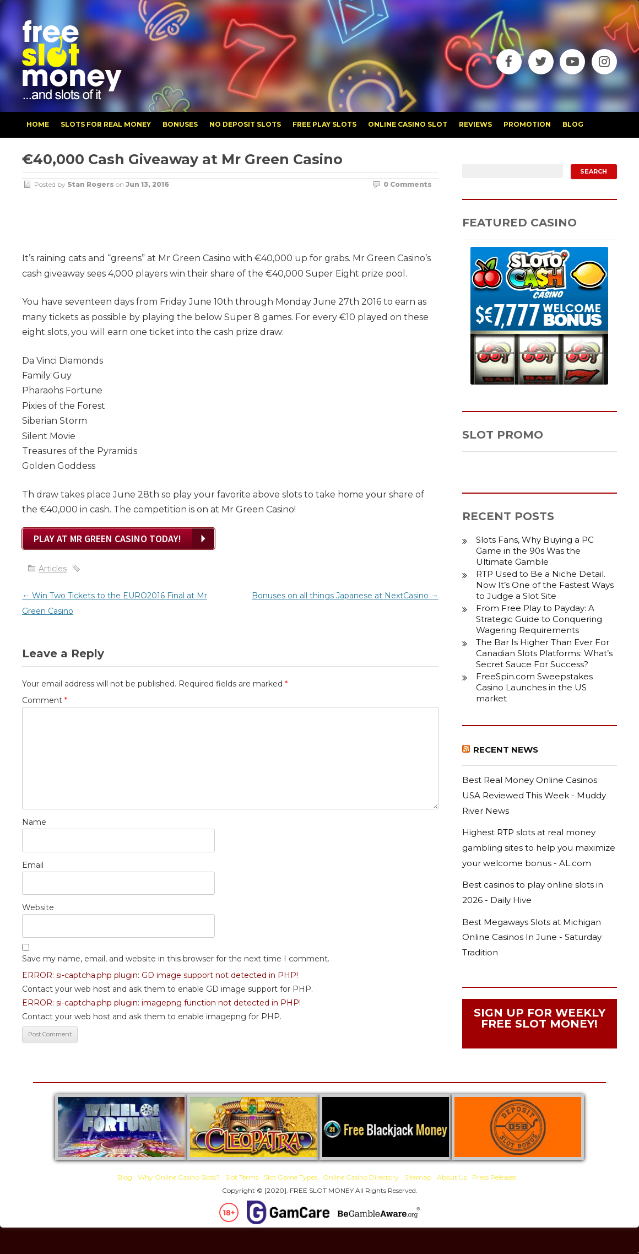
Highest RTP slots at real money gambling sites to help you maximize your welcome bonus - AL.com (538, 847)
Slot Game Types (290, 1177)
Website (38, 907)
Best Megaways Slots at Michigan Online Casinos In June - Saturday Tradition (532, 937)
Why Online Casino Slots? (179, 1177)
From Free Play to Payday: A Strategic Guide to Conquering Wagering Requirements (539, 619)
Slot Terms (241, 1177)
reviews (475, 124)
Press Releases (494, 1177)
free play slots (324, 124)
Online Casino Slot (407, 124)
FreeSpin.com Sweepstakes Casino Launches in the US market (534, 687)
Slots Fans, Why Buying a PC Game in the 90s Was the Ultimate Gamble (535, 550)
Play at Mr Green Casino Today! (107, 538)
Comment (44, 700)
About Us (452, 1177)
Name (34, 822)
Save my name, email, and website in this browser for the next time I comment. (175, 959)
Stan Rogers (90, 184)
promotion (527, 124)
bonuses (180, 124)
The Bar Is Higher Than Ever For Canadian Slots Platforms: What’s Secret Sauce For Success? (544, 653)
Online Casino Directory (361, 1177)
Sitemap (417, 1177)
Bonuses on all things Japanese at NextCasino (345, 596)
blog (572, 124)
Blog (124, 1177)
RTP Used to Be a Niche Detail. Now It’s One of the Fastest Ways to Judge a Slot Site (545, 585)
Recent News (505, 749)
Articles (53, 569)
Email (33, 865)
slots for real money (106, 124)
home (37, 124)
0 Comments (407, 184)
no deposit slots (245, 124)
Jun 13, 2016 (147, 184)
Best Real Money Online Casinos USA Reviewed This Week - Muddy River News (534, 795)
